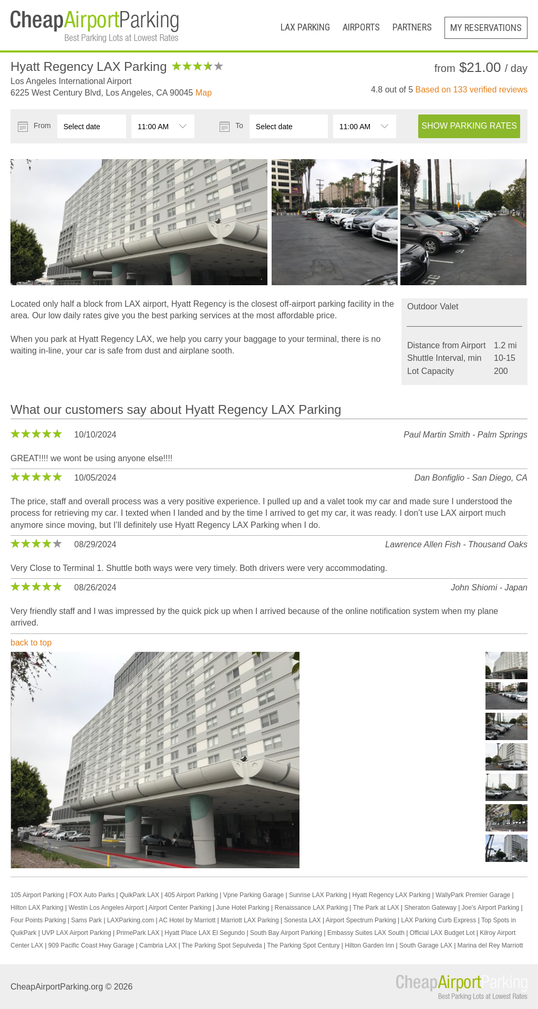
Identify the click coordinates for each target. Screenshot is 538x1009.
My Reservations (486, 27)
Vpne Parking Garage (253, 895)
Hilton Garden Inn (369, 945)
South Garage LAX (425, 945)
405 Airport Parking (191, 895)
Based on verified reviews (471, 89)
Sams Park (86, 920)
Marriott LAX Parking (250, 920)
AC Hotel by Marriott (187, 920)
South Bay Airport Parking (286, 933)
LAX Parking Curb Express (439, 920)
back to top (31, 642)
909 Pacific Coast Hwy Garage (91, 945)
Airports (361, 27)
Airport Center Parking (180, 907)
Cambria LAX (158, 945)
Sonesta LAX (302, 920)
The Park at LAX (376, 907)
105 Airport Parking (37, 895)
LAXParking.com (130, 920)
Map (203, 92)
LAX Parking (305, 27)
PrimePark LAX (137, 933)
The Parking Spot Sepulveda (222, 945)
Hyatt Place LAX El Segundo (204, 933)
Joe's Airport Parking (491, 907)
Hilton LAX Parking (37, 907)
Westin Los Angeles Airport (106, 907)
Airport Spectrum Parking (361, 920)
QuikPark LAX (139, 895)
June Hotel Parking (242, 907)
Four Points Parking (38, 920)
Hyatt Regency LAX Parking (391, 895)
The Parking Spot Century (303, 945)
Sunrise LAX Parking (318, 895)
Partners (412, 27)
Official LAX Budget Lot (442, 933)
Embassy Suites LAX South (366, 933)
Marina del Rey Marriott (490, 945)
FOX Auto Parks (92, 895)
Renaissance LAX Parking (311, 907)
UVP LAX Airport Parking (76, 933)
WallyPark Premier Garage (473, 895)
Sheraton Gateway (430, 907)
